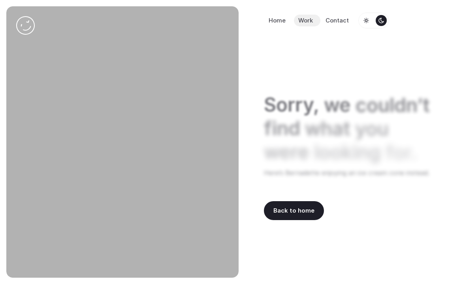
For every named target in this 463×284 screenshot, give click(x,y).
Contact (337, 20)
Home (277, 20)
